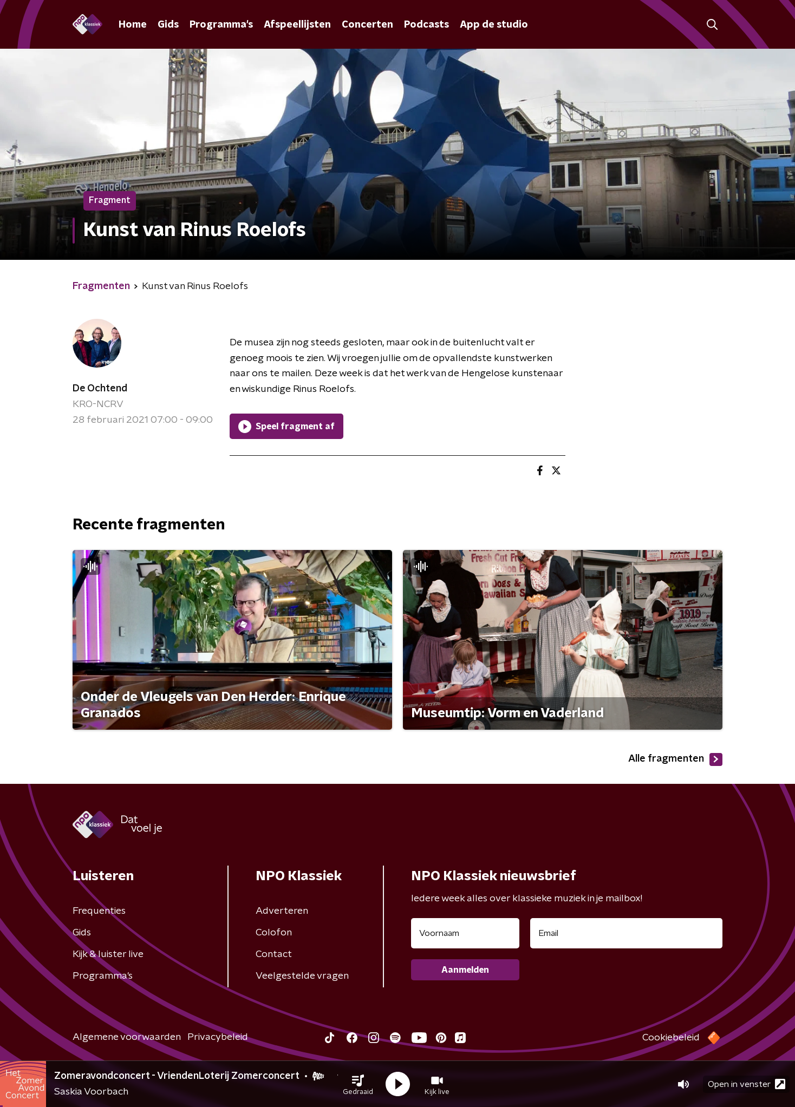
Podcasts (426, 25)
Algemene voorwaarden (127, 1037)
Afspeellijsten (297, 25)
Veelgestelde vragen (302, 976)
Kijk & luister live (108, 954)
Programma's (221, 25)
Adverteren (282, 911)
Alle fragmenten (675, 759)
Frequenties (99, 911)
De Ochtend (100, 389)
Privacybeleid (217, 1037)
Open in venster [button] (746, 1084)
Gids (168, 25)
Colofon (274, 933)
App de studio (494, 25)
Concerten (367, 25)
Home (133, 25)
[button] (358, 1084)
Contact (274, 954)
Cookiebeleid (671, 1038)
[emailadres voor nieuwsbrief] (626, 933)
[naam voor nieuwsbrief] (465, 933)
